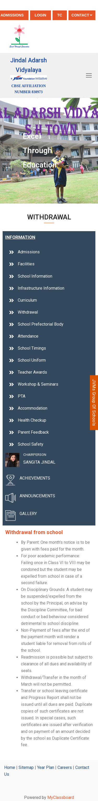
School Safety (30, 444)
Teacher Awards (32, 372)
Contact (82, 15)
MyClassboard (60, 797)
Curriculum (27, 300)
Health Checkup (32, 420)
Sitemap (26, 767)
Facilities (26, 263)
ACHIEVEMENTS (35, 478)
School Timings (32, 348)
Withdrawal (28, 312)
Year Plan (45, 767)
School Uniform (32, 360)
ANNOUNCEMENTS (37, 495)
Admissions (29, 251)
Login (40, 15)
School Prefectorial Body (41, 324)
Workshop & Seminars (38, 384)
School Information (35, 276)
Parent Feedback (33, 432)
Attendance (28, 336)
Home (9, 767)
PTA (21, 396)
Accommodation (32, 408)
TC (59, 15)
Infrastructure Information (41, 288)
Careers (64, 767)
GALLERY (28, 513)
